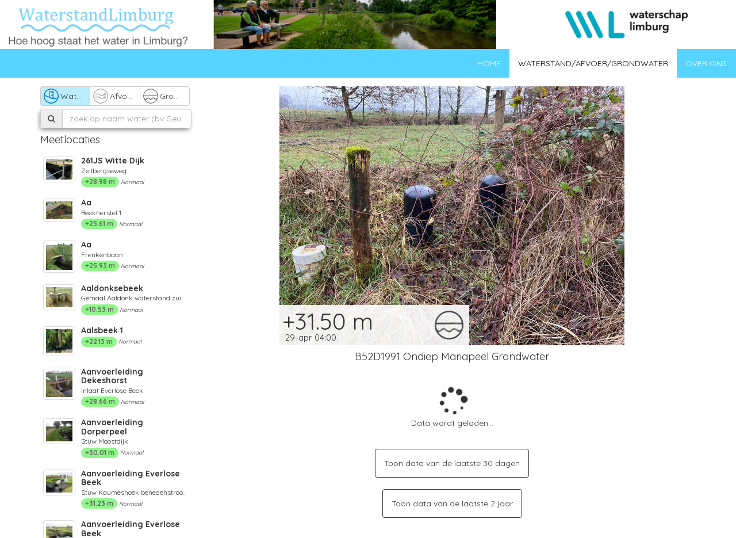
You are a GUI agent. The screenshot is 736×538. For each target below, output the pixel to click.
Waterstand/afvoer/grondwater (593, 63)
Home (489, 63)
